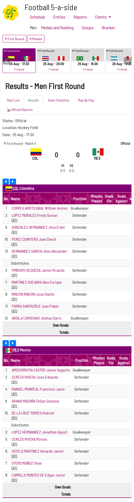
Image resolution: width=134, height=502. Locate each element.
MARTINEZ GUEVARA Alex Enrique (37, 282)
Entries (59, 16)
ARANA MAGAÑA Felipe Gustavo (35, 400)
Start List (13, 100)
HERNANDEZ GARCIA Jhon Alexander (39, 251)
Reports (80, 16)
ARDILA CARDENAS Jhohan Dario (36, 317)
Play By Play (86, 100)
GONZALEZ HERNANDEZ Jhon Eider (38, 227)
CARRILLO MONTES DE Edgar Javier (38, 474)
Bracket (108, 27)
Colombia (26, 188)
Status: (8, 120)
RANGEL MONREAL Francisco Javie (38, 388)
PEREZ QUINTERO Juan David (34, 239)
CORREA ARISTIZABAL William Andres (40, 208)
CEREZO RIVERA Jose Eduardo (35, 377)
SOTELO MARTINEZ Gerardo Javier (38, 451)
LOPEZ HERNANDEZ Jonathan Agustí (39, 431)
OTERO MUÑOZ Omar (27, 463)
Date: (7, 134)
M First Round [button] (14, 39)
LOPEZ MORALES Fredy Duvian (34, 215)
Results (33, 100)
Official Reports (20, 109)
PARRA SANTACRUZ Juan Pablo (35, 306)
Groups (88, 27)
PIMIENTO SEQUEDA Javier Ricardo (38, 270)
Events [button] (101, 16)
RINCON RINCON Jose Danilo (33, 294)
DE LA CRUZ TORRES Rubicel (33, 412)
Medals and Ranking (57, 27)
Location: (10, 127)
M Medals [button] (35, 39)
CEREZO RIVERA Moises (29, 439)
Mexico (25, 349)
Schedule (37, 16)
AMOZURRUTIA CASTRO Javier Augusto (41, 369)
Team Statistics (58, 100)
